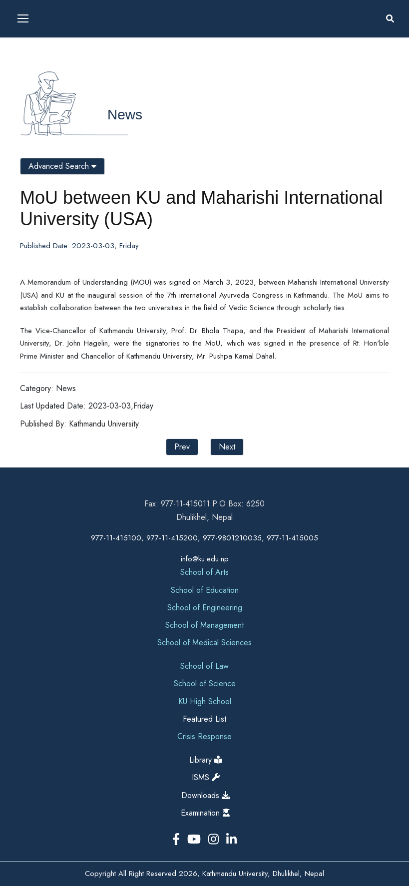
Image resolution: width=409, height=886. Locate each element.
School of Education (205, 590)
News (124, 114)
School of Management (204, 625)
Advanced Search (62, 166)
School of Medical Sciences (204, 642)
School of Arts (204, 572)
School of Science (205, 683)
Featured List (204, 719)
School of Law (204, 666)
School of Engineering (204, 607)
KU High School (204, 701)
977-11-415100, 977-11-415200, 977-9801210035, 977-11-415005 (204, 537)
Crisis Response (204, 736)
